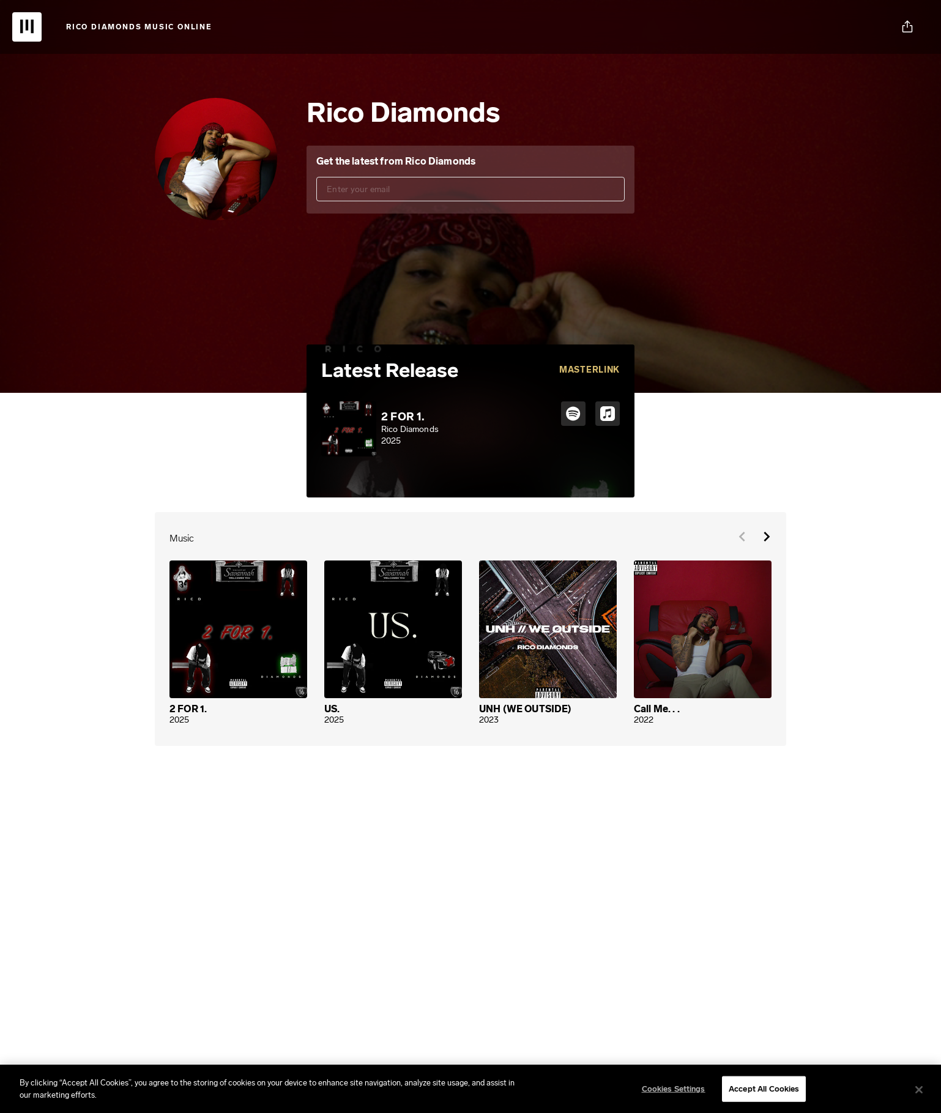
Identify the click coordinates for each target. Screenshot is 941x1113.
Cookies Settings (673, 1091)
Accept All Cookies (764, 1091)
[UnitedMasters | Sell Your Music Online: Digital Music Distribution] (27, 27)
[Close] (919, 1092)
